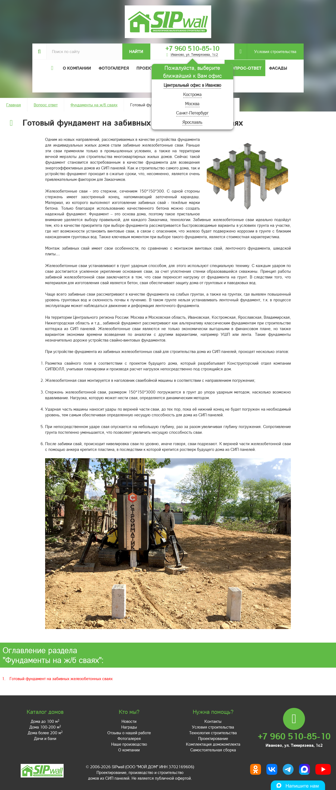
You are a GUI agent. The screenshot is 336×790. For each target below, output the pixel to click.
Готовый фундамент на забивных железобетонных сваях (61, 678)
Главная (13, 104)
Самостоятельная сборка (213, 749)
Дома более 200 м (45, 732)
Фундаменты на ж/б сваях (93, 104)
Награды (129, 726)
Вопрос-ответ (245, 68)
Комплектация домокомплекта (213, 744)
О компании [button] (77, 68)
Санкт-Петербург (192, 112)
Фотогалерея (114, 68)
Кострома (192, 94)
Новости (129, 721)
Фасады (278, 68)
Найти (136, 51)
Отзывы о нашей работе (129, 732)
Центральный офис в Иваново (192, 85)
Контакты (213, 721)
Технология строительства (213, 732)
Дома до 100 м (45, 721)
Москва (192, 103)
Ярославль (192, 122)
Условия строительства (271, 52)
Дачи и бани (45, 738)
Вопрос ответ (46, 104)
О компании (129, 749)
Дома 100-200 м (45, 726)
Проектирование (213, 738)
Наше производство (129, 744)
